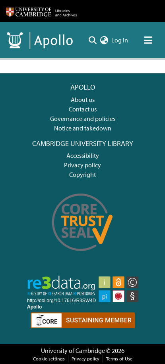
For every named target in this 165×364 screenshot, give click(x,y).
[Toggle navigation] (148, 40)
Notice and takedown (82, 128)
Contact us (83, 109)
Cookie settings (49, 359)
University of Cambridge (73, 350)
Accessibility (82, 155)
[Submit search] (92, 40)
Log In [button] (120, 40)
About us (83, 99)
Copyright (82, 174)
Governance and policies (82, 119)
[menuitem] (104, 40)
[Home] (41, 11)
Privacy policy (82, 165)
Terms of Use (119, 359)
